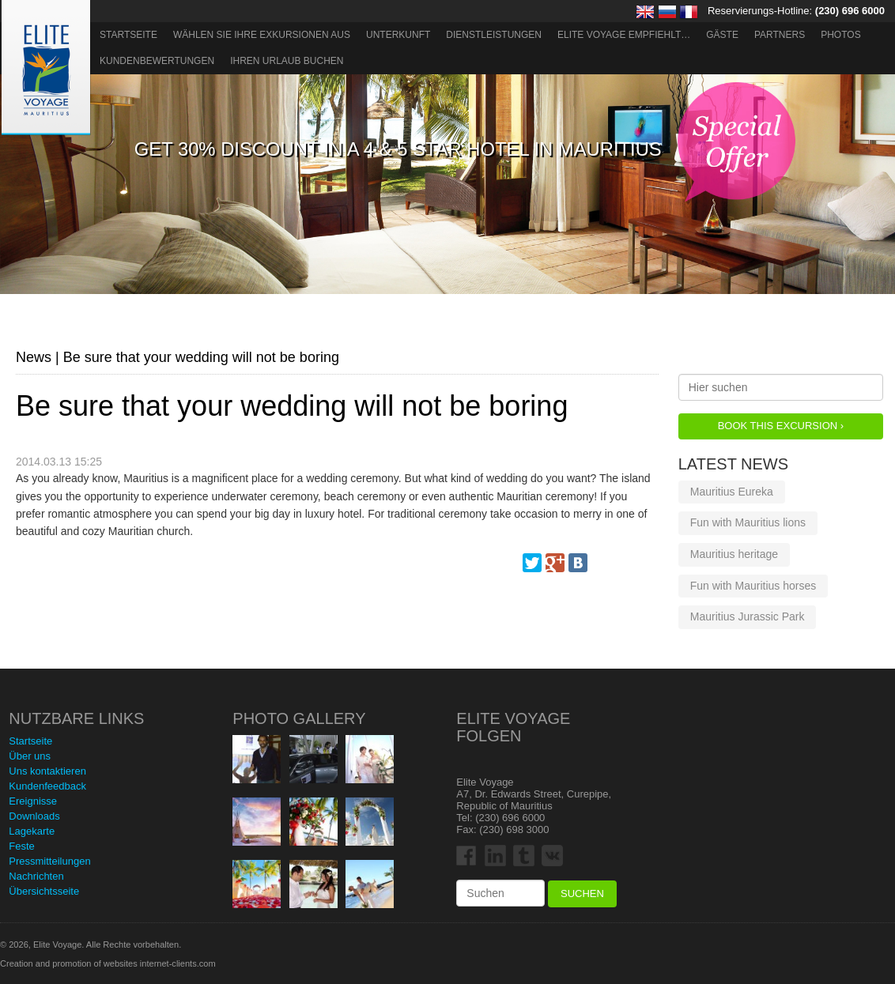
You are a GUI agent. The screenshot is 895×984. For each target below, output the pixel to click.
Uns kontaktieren (47, 771)
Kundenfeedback (47, 786)
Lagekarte (32, 831)
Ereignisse (33, 801)
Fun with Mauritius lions (748, 522)
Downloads (34, 816)
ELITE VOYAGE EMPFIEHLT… (623, 34)
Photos (840, 34)
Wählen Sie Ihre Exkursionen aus (261, 34)
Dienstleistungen (494, 34)
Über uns (30, 756)
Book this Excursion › (781, 426)
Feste (22, 846)
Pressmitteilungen (49, 861)
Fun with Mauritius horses (753, 585)
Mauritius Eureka (731, 491)
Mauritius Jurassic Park (747, 616)
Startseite (128, 34)
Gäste (722, 34)
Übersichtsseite (44, 891)
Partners (779, 34)
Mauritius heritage (734, 554)
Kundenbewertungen (157, 60)
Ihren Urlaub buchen (286, 60)
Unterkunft (398, 34)
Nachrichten (36, 876)
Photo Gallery (298, 718)
